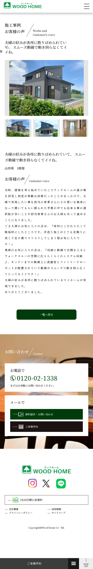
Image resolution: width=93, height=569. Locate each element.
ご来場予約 (25, 426)
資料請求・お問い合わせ (33, 414)
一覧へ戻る (46, 314)
